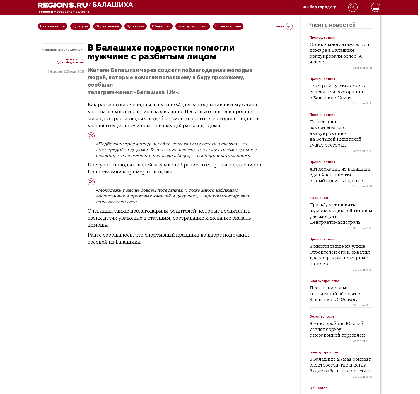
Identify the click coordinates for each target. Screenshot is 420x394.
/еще (284, 26)
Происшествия (72, 49)
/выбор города (320, 7)
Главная (50, 49)
